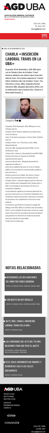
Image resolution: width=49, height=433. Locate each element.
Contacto (7, 408)
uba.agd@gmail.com (38, 29)
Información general (12, 405)
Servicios (7, 403)
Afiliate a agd (9, 394)
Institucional (9, 396)
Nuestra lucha (9, 399)
